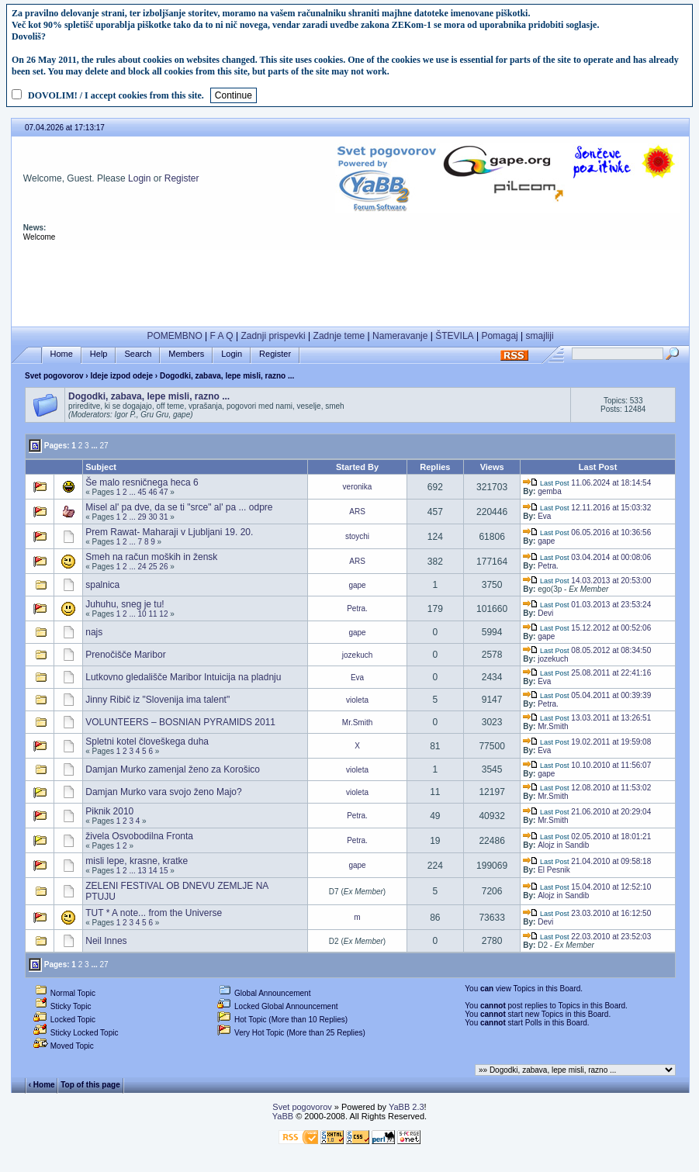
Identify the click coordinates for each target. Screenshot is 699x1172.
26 (163, 566)
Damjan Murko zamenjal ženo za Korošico (172, 769)
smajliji (540, 335)
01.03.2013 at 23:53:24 (587, 604)
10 (142, 614)
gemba (550, 491)
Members (186, 354)
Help (99, 354)
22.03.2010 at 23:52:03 (587, 936)
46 (152, 492)
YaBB (282, 1116)
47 (163, 492)
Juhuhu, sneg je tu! (124, 604)
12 (163, 614)
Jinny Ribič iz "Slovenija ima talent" (157, 699)
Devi (545, 613)
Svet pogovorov (54, 376)
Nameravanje (399, 335)
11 (152, 614)
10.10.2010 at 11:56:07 (587, 765)
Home (62, 354)
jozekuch (357, 655)
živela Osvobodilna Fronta (139, 836)
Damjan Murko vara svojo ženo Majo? (163, 792)
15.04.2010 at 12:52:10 (587, 887)
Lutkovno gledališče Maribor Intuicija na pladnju (183, 677)
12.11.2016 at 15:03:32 (587, 507)
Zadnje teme (339, 335)
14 (152, 870)
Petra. (548, 566)
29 (142, 517)
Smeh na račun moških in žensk (151, 556)
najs (93, 632)
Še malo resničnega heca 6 (141, 482)
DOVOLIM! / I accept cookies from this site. (116, 95)
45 (142, 492)
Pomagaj (499, 335)
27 (104, 445)
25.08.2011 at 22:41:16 (587, 673)
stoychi (357, 536)
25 (152, 566)
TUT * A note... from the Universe (153, 913)
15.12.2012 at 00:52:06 (587, 628)
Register (181, 178)
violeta (357, 700)
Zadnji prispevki (272, 335)
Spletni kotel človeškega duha (147, 741)
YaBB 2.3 (406, 1106)
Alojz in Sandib (563, 845)
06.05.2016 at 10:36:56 (587, 532)
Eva (544, 516)
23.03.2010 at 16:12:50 (587, 913)
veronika (357, 486)
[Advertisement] (350, 285)
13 (142, 870)
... (94, 445)
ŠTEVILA (454, 335)
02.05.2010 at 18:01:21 (587, 836)
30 (152, 517)
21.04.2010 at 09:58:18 (587, 861)
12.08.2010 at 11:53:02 (587, 787)
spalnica (102, 584)
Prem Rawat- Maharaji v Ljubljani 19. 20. (169, 532)
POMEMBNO (174, 335)
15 (163, 870)
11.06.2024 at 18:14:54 (587, 483)
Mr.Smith (357, 722)
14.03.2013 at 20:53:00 (587, 580)
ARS (357, 511)
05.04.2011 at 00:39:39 (587, 695)
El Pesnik (554, 870)
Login (139, 178)
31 (163, 517)
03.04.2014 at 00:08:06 (587, 557)
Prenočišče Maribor (125, 654)
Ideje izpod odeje (121, 376)
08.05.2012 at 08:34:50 (587, 650)
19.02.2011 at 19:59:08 (587, 742)
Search (137, 354)
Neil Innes (105, 940)
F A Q (222, 335)
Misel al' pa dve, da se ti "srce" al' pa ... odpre (178, 507)
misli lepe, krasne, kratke (136, 861)
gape (546, 541)
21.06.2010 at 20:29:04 (587, 811)
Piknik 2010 (109, 811)
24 (142, 566)
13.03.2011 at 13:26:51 (587, 718)
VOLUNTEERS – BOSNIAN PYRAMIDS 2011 (180, 722)
